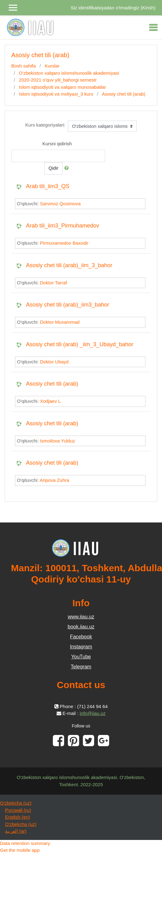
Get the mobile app (20, 850)
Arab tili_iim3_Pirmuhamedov (62, 225)
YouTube (81, 656)
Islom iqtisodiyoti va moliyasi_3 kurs (56, 94)
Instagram (81, 646)
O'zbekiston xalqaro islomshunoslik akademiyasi (69, 73)
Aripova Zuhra (54, 480)
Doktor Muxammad (60, 322)
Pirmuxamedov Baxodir (64, 243)
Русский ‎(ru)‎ (18, 810)
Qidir (53, 168)
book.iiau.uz (81, 626)
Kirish (148, 7)
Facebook (81, 636)
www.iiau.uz (81, 616)
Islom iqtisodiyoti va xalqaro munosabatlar (62, 87)
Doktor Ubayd (54, 361)
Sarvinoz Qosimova (60, 203)
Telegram (81, 666)
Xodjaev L (50, 401)
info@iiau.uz (93, 713)
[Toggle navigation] (153, 27)
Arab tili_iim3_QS (47, 186)
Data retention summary (25, 843)
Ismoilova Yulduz (57, 440)
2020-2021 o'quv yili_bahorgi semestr (58, 79)
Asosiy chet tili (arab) (123, 94)
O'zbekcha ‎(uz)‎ (15, 803)
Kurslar (52, 65)
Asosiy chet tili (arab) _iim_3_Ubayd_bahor (79, 344)
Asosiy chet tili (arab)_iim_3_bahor (69, 265)
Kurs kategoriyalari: (45, 124)
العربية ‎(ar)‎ (16, 831)
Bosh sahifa (23, 65)
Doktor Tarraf (53, 282)
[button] (68, 168)
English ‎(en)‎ (17, 817)
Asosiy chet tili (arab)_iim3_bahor (67, 305)
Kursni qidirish (57, 143)
